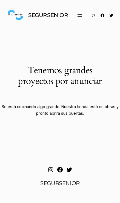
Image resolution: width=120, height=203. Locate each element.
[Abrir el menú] (79, 15)
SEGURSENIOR (48, 15)
